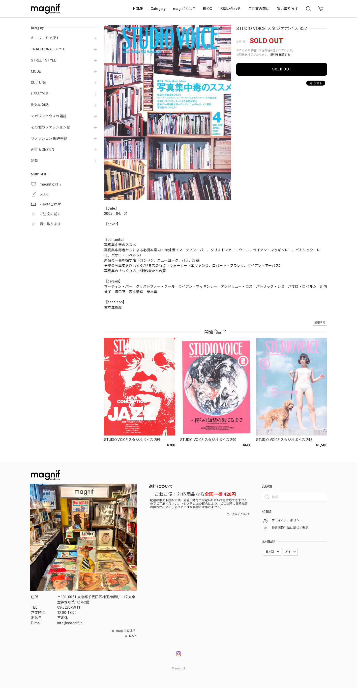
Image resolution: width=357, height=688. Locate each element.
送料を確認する (280, 54)
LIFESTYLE (39, 94)
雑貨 (34, 161)
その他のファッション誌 (50, 127)
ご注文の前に (258, 9)
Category (158, 9)
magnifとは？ (184, 9)
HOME (138, 9)
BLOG (207, 9)
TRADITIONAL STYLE (48, 49)
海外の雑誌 (40, 105)
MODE (36, 71)
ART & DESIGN (42, 150)
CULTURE (38, 83)
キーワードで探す (45, 38)
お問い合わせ (230, 9)
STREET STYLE (43, 60)
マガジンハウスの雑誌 (48, 116)
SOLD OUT (282, 69)
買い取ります (287, 9)
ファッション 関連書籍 (49, 138)
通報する (320, 322)
